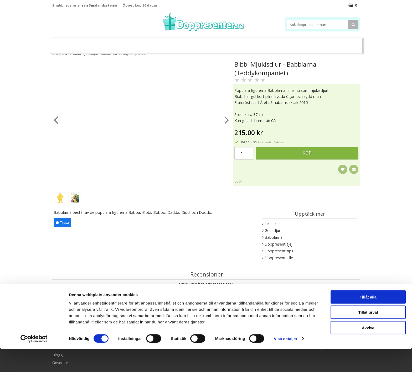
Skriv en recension (206, 294)
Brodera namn (256, 43)
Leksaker (86, 43)
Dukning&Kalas (223, 43)
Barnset (316, 43)
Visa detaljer (285, 361)
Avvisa (368, 350)
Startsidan (60, 53)
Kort (334, 43)
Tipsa (62, 222)
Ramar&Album (289, 43)
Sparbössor (112, 43)
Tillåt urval (368, 335)
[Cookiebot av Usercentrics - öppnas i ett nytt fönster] (34, 362)
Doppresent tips (183, 43)
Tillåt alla (368, 319)
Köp (307, 153)
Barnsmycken (145, 43)
